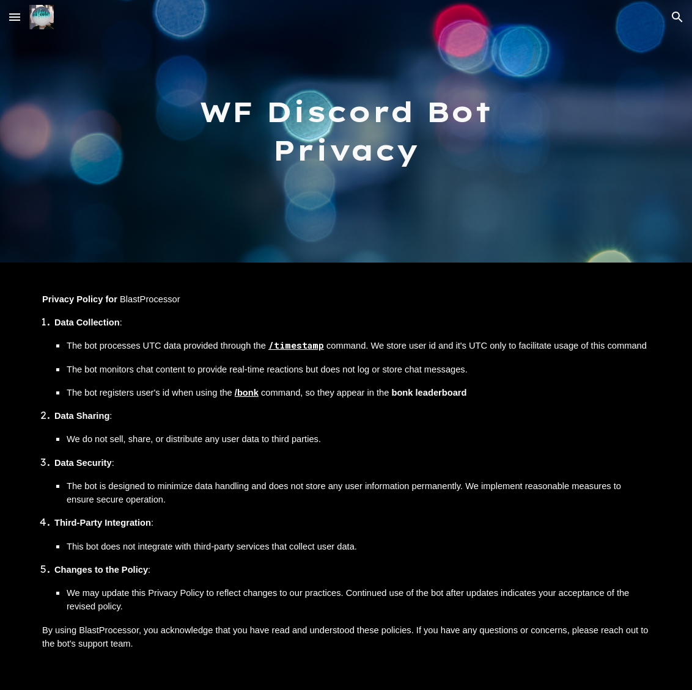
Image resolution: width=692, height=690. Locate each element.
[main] (346, 131)
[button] (14, 17)
